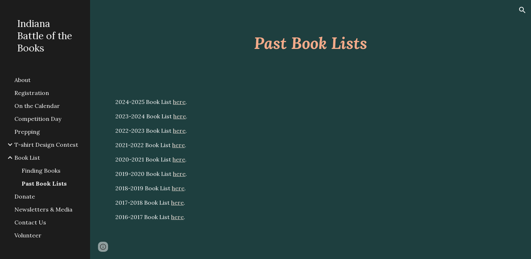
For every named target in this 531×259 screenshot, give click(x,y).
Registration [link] (31, 92)
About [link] (22, 79)
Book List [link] (27, 157)
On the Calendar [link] (37, 105)
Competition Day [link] (37, 118)
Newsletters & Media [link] (43, 209)
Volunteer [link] (27, 235)
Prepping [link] (27, 131)
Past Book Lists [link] (44, 183)
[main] (310, 43)
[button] (522, 10)
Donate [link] (24, 196)
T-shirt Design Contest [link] (46, 144)
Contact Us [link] (30, 222)
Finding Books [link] (41, 170)
